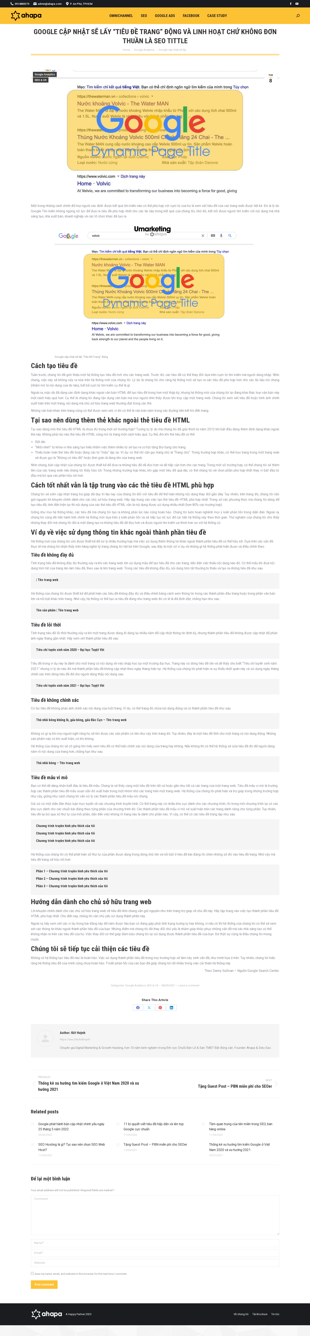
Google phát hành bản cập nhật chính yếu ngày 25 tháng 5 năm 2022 (71, 1126)
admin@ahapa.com (47, 4)
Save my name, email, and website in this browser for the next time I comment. (81, 1273)
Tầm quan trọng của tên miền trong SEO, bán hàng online (240, 1126)
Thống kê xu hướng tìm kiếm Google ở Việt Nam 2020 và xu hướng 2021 (239, 1147)
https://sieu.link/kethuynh (75, 1039)
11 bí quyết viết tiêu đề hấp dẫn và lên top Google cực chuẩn (154, 1126)
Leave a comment (188, 985)
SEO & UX (41, 80)
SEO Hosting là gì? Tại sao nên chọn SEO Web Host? (71, 1147)
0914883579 (19, 4)
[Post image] (32, 1124)
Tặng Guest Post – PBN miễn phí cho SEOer (155, 1144)
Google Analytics (45, 74)
